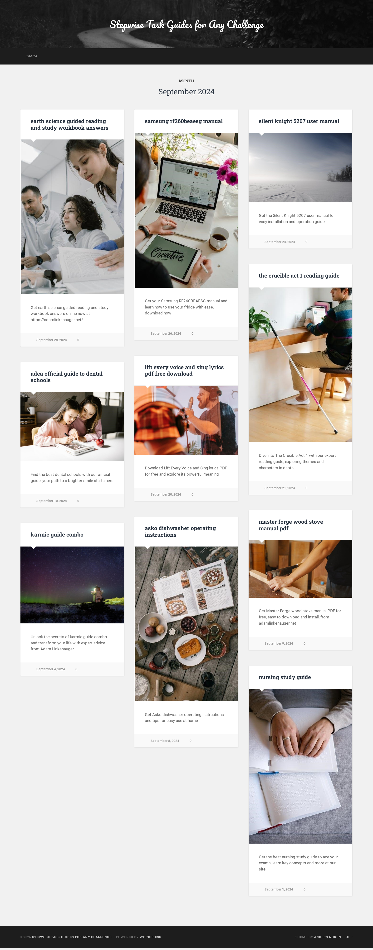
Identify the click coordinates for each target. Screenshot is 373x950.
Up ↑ (349, 939)
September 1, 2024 (279, 891)
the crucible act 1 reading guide (299, 277)
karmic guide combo (57, 536)
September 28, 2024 (51, 342)
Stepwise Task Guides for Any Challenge (187, 25)
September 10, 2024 (51, 503)
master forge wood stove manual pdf (290, 527)
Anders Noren (327, 939)
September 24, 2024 (280, 244)
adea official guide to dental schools (66, 378)
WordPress (150, 939)
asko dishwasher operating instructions (179, 533)
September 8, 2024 (165, 743)
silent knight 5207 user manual (298, 123)
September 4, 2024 (50, 671)
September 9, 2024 (279, 645)
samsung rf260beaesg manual (183, 123)
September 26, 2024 (166, 335)
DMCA (32, 58)
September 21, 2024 (280, 490)
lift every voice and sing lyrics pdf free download (184, 372)
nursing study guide (284, 678)
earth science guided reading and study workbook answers (68, 126)
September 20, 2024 (166, 496)
